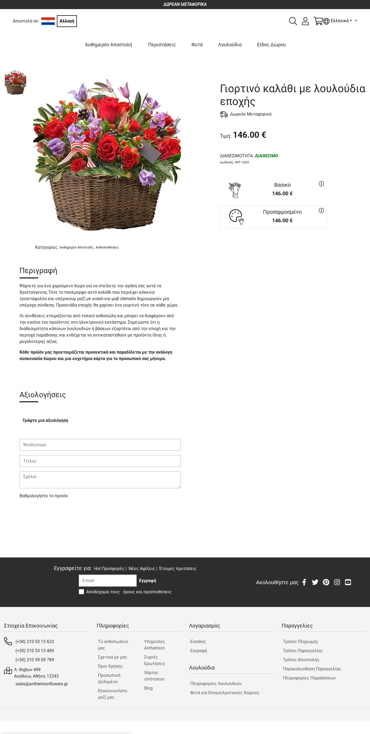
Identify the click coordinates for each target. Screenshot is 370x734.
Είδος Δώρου (271, 44)
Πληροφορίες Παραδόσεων (309, 678)
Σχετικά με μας (112, 657)
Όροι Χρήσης (110, 666)
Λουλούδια (230, 44)
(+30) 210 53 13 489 (34, 650)
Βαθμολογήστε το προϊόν (43, 495)
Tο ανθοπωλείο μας (113, 645)
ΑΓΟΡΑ (273, 247)
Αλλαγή (67, 21)
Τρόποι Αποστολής (301, 659)
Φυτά (197, 44)
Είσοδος (198, 641)
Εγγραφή (198, 650)
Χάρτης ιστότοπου (154, 676)
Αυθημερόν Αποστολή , (77, 247)
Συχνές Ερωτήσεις (155, 660)
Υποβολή (31, 511)
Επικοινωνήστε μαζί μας (113, 694)
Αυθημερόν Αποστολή (108, 44)
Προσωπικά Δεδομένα (109, 678)
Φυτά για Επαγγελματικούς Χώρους (224, 692)
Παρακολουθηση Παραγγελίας (312, 668)
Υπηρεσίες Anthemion (154, 645)
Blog (148, 688)
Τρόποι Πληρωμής (300, 641)
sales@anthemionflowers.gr (41, 683)
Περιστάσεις (162, 44)
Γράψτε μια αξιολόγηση (45, 420)
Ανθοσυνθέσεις (107, 247)
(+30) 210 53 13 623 (34, 641)
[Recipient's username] (108, 581)
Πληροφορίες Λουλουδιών (216, 683)
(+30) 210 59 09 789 (34, 659)
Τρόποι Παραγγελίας (303, 650)
